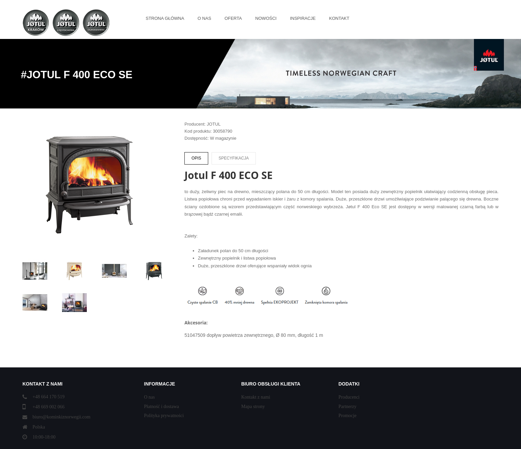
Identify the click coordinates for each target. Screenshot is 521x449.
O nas (149, 397)
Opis (196, 158)
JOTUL (214, 124)
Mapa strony (253, 406)
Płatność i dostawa (161, 406)
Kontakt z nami (255, 397)
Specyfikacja (234, 158)
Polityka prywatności (164, 415)
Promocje (348, 415)
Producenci (349, 397)
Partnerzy (348, 406)
